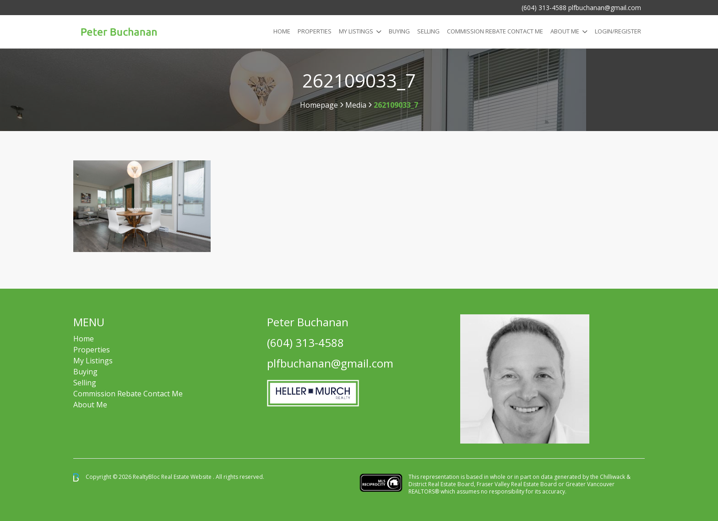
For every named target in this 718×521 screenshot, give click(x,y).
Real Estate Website (187, 477)
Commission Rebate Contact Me (128, 394)
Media (355, 105)
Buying (399, 31)
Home (281, 31)
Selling (428, 31)
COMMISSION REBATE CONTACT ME (495, 31)
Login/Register (618, 31)
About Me (564, 31)
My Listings (356, 31)
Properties (315, 31)
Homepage (319, 105)
